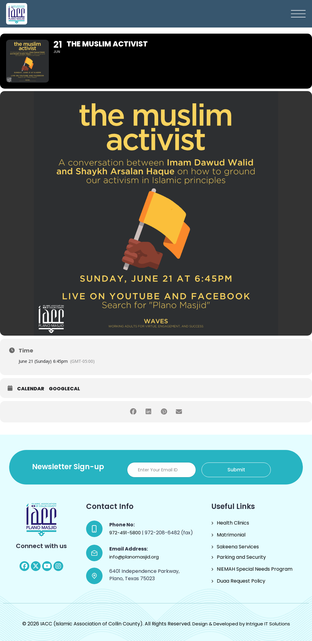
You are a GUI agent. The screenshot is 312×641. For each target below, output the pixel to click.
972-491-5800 (125, 532)
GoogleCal (64, 389)
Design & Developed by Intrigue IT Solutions (241, 624)
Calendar (30, 389)
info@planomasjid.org (134, 557)
